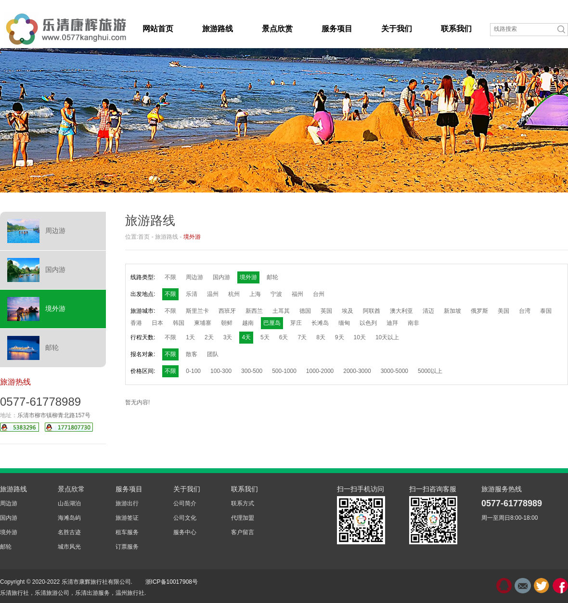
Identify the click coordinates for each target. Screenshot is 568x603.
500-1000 (284, 371)
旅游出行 (127, 503)
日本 (157, 323)
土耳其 (281, 311)
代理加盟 (242, 517)
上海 (255, 294)
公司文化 (184, 517)
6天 (283, 337)
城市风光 (69, 546)
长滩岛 (320, 323)
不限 (170, 277)
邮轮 (33, 348)
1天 (190, 337)
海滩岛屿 (69, 517)
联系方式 (242, 503)
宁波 (276, 294)
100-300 (221, 371)
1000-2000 (320, 371)
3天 (227, 337)
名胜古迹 (69, 532)
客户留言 (242, 532)
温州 (213, 294)
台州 (318, 294)
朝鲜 (226, 323)
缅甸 (344, 323)
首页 (144, 236)
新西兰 (254, 311)
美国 (503, 311)
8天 (320, 337)
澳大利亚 (401, 311)
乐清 (191, 294)
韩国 (178, 323)
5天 (265, 337)
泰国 (546, 311)
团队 (213, 354)
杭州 (234, 294)
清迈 (428, 311)
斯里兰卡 (197, 311)
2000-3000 (357, 371)
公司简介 (184, 503)
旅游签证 (127, 517)
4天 (246, 337)
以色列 (368, 323)
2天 (209, 337)
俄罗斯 (479, 311)
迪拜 (392, 323)
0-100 (193, 371)
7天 (302, 337)
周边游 (36, 231)
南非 (413, 323)
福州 (297, 294)
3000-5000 (394, 371)
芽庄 (296, 323)
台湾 (524, 311)
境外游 (36, 309)
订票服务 (127, 546)
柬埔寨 (202, 323)
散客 (191, 354)
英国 (326, 311)
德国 (305, 311)
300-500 (251, 371)
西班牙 (227, 311)
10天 (360, 337)
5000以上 (430, 371)
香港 (136, 323)
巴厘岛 (272, 323)
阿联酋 (371, 311)
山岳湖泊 (69, 503)
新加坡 (452, 311)
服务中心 (184, 532)
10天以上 (387, 337)
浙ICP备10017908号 (171, 581)
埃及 (347, 311)
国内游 (36, 270)
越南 (248, 323)
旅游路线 (166, 236)
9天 (339, 337)
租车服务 (127, 532)
